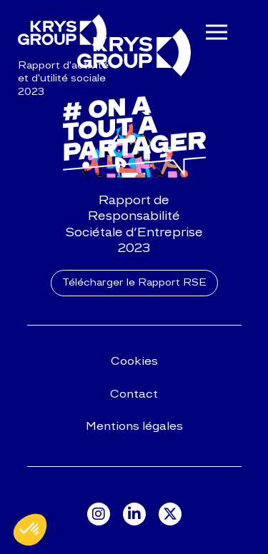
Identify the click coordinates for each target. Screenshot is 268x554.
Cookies (134, 361)
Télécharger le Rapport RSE (134, 282)
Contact (134, 394)
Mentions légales (134, 426)
